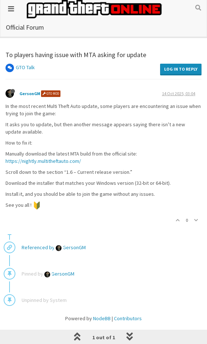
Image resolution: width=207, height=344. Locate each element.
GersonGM (29, 93)
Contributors (128, 318)
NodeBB (102, 318)
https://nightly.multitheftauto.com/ (43, 161)
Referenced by (38, 247)
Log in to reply (180, 69)
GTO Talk (25, 67)
